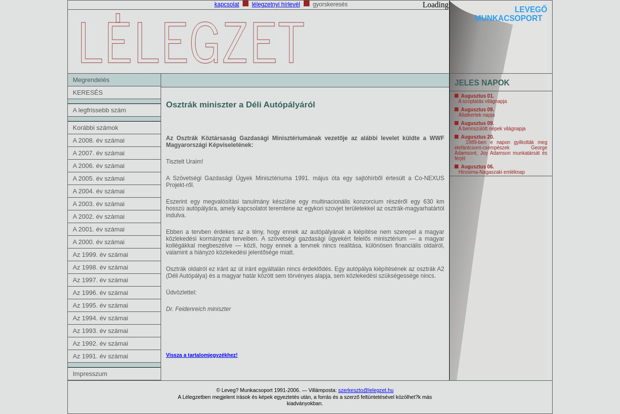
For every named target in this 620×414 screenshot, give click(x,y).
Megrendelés (91, 79)
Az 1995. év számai (100, 305)
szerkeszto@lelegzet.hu (365, 390)
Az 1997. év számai (100, 280)
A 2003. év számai (98, 203)
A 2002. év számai (98, 216)
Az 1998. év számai (100, 267)
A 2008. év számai (98, 140)
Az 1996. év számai (100, 292)
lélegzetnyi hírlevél (276, 4)
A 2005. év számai (98, 178)
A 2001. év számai (98, 229)
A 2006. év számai (98, 165)
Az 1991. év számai (100, 356)
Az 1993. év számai (100, 330)
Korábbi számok (95, 127)
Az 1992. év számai (100, 343)
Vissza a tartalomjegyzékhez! (202, 355)
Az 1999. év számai (100, 254)
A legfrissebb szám (99, 110)
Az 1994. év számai (100, 318)
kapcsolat (226, 4)
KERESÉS (88, 92)
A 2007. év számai (98, 153)
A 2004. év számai (98, 191)
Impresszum (90, 373)
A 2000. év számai (98, 242)
